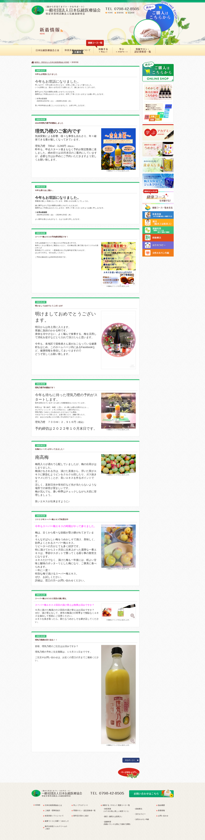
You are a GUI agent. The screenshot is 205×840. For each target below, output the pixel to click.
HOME (110, 13)
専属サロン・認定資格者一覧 (84, 810)
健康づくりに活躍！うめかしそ (57, 821)
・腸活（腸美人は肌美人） (112, 816)
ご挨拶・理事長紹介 (52, 810)
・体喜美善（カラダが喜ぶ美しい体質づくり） (116, 810)
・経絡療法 (138, 809)
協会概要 (131, 13)
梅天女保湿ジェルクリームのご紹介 (56, 827)
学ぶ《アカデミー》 (81, 805)
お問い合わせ (163, 816)
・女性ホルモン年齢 (141, 819)
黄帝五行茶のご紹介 (81, 816)
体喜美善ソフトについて (54, 816)
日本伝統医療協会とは (53, 805)
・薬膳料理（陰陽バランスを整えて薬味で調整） (117, 823)
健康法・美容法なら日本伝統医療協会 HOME (51, 62)
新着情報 (120, 13)
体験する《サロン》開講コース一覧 (116, 805)
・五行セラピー (140, 814)
